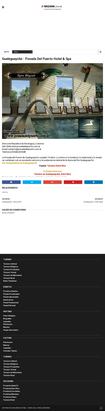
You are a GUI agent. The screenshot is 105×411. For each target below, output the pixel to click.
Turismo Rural (9, 278)
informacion (49, 176)
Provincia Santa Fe (10, 386)
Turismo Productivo (11, 269)
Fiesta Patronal (9, 305)
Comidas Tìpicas (10, 351)
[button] (3, 5)
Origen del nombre (10, 330)
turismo (64, 176)
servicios (57, 176)
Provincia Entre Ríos (11, 388)
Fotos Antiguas (9, 316)
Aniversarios (8, 300)
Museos (6, 327)
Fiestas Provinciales (11, 294)
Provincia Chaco (9, 397)
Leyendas (7, 321)
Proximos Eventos (10, 291)
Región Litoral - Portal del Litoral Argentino (32, 408)
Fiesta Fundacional (10, 303)
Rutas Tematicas (10, 281)
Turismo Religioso (10, 267)
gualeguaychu (39, 176)
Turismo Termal (9, 272)
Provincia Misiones (11, 394)
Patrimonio (7, 324)
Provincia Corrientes (11, 391)
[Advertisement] (52, 31)
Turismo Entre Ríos (56, 165)
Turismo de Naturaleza (12, 275)
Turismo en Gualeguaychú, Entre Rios (52, 174)
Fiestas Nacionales (11, 297)
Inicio (6, 52)
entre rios (31, 176)
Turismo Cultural (10, 264)
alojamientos (22, 176)
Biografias (7, 319)
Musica (6, 345)
